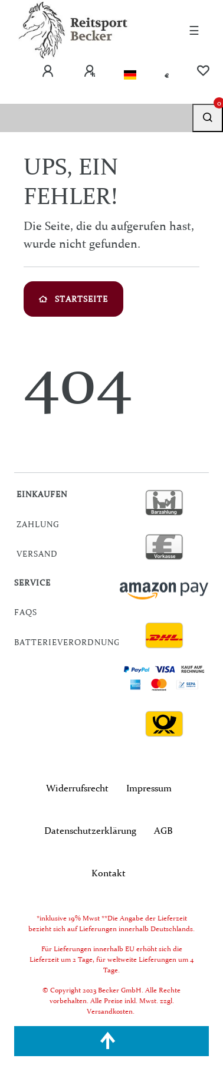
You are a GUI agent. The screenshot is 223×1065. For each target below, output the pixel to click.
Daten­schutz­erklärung (90, 830)
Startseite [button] (73, 299)
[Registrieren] (90, 71)
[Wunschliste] (203, 70)
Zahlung (38, 524)
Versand (37, 553)
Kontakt (108, 873)
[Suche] (207, 118)
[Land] (130, 75)
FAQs (25, 612)
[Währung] (166, 75)
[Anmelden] (48, 71)
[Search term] (96, 118)
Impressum (149, 788)
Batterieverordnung (67, 642)
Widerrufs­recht (77, 788)
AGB (163, 830)
